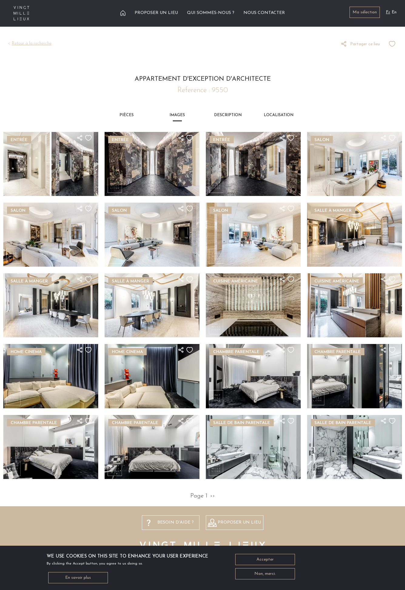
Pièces (126, 115)
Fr (388, 12)
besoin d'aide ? (175, 522)
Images (177, 115)
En (394, 12)
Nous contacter (264, 13)
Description (228, 115)
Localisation (278, 115)
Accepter (265, 560)
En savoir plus (78, 579)
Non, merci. (265, 575)
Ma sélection (365, 12)
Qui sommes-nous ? (210, 13)
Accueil (123, 13)
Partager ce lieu (365, 44)
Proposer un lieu (156, 13)
